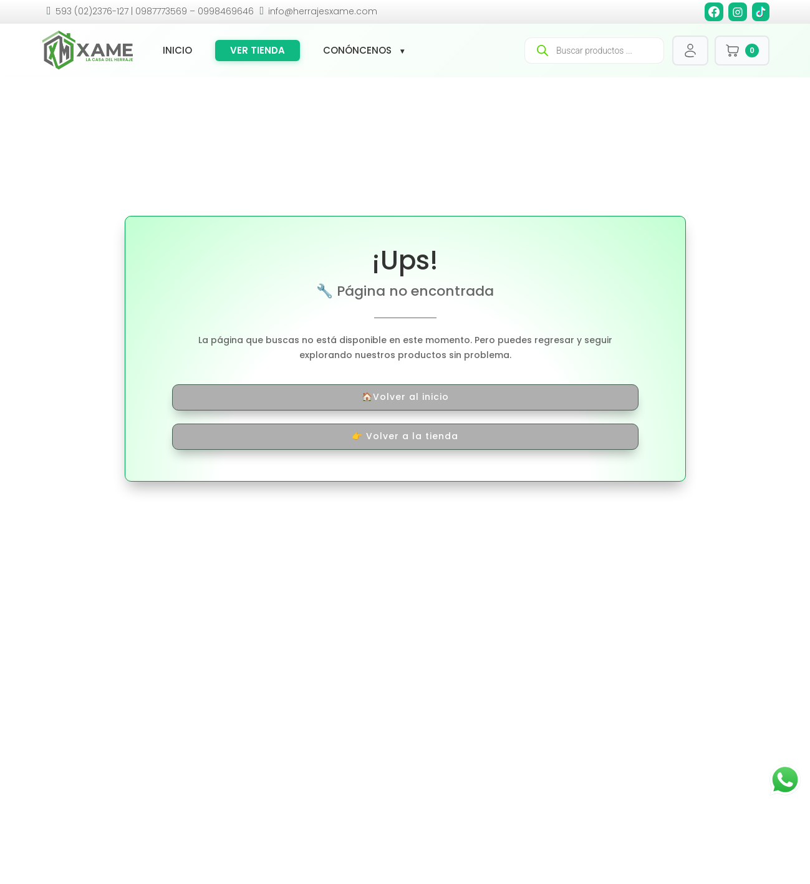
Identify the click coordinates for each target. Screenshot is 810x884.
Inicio (177, 50)
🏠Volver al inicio (405, 397)
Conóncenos (357, 50)
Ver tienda (257, 50)
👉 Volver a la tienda (405, 436)
